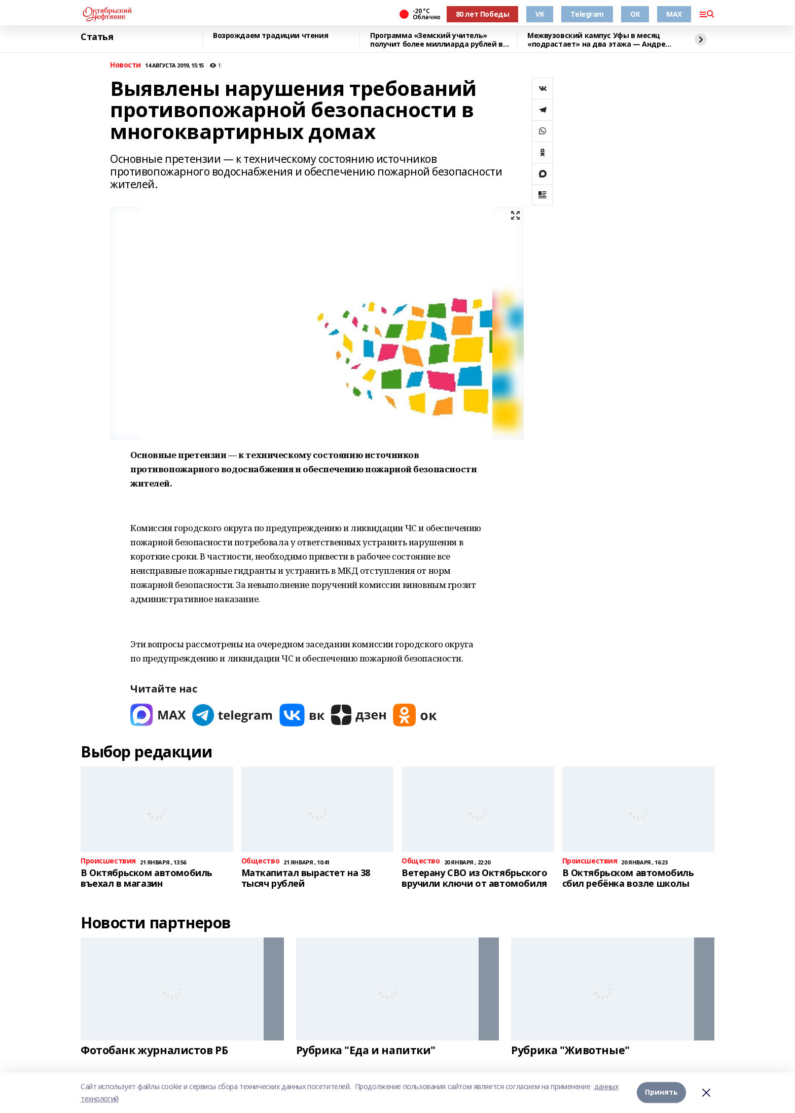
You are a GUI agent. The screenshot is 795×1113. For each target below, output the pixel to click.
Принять (661, 1092)
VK (539, 14)
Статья (97, 37)
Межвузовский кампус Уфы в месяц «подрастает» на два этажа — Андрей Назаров (598, 39)
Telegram (587, 14)
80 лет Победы (483, 14)
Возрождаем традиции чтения (270, 35)
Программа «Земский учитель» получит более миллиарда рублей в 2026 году (436, 39)
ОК (635, 14)
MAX (674, 14)
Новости (125, 65)
